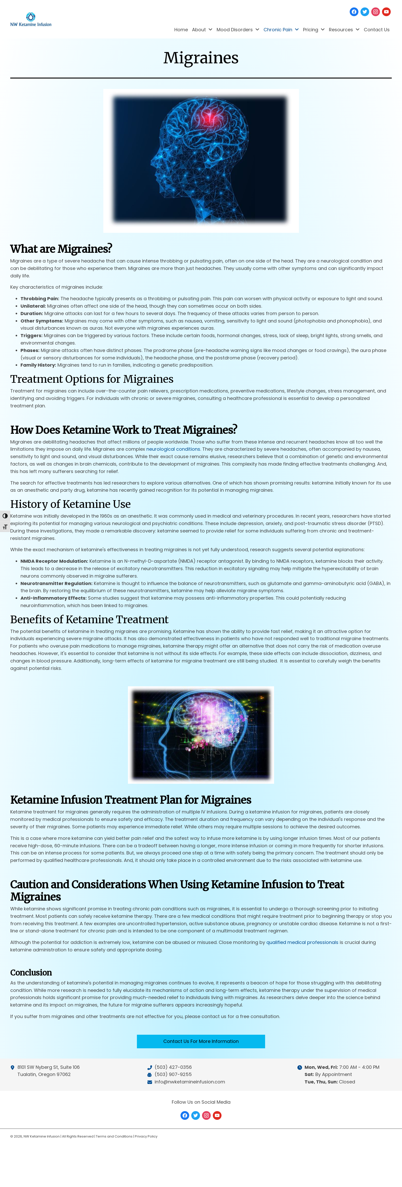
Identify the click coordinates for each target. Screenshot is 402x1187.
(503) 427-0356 (173, 1067)
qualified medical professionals (302, 953)
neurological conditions (173, 459)
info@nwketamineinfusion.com (190, 1082)
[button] (201, 1052)
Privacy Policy (146, 1136)
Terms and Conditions (114, 1136)
